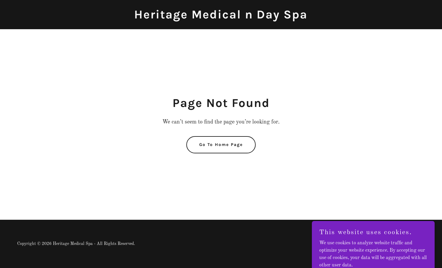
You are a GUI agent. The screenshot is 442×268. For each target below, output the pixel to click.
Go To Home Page (221, 144)
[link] (221, 17)
